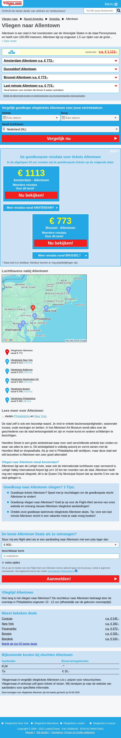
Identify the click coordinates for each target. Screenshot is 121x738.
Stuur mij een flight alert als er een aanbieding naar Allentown (40, 539)
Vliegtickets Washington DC (25, 379)
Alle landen (42, 732)
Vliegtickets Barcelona (44, 723)
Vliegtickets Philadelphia (23, 398)
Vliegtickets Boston (20, 388)
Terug (64, 113)
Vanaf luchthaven (12, 124)
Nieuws (29, 732)
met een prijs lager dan (93, 539)
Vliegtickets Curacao (102, 723)
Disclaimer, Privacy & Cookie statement (73, 732)
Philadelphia (22, 416)
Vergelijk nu (82, 138)
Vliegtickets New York (22, 360)
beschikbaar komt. (13, 550)
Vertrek (6, 113)
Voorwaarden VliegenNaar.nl (61, 571)
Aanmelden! (82, 578)
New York (40, 416)
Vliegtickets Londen (72, 723)
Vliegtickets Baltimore (22, 369)
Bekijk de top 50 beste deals (19, 643)
